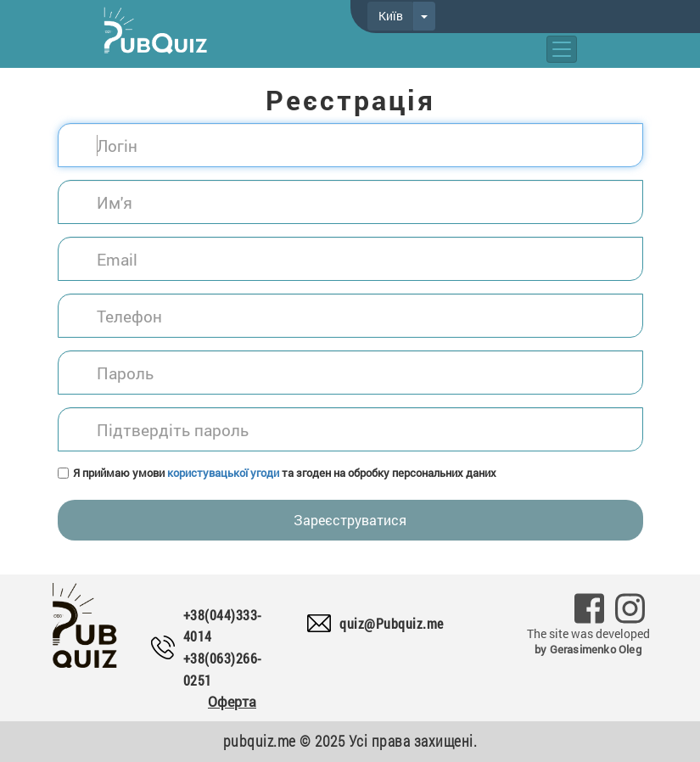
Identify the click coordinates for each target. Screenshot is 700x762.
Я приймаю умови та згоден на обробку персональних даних (284, 472)
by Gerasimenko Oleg (588, 649)
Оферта (232, 701)
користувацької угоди (223, 472)
